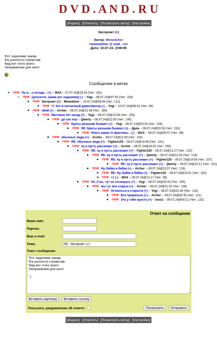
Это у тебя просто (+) (136, 199)
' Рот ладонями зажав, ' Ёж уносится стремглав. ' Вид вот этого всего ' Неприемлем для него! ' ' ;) (108, 274)
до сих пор (69, 119)
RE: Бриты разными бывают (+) (104, 128)
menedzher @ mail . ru (108, 44)
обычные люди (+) (75, 137)
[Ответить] (90, 23)
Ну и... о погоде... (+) (36, 92)
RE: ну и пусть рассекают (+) (112, 150)
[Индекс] (73, 23)
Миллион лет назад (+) (68, 115)
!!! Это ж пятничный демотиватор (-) (78, 106)
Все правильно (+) (134, 195)
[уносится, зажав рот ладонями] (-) (57, 97)
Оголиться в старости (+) (129, 190)
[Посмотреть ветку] (115, 23)
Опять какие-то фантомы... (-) (112, 133)
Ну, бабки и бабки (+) (116, 168)
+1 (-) (114, 177)
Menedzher (114, 40)
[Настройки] (141, 23)
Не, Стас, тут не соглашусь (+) (113, 182)
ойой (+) (47, 110)
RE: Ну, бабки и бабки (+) (129, 173)
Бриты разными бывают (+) (91, 124)
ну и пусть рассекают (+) (99, 146)
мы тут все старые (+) (117, 186)
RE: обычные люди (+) (88, 141)
